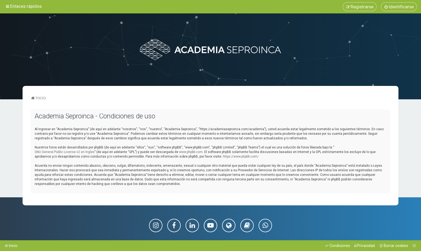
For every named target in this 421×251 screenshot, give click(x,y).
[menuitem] (399, 6)
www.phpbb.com (191, 152)
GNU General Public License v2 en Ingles (65, 152)
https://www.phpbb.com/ (241, 156)
